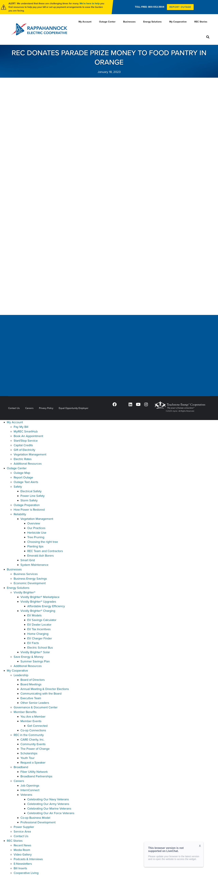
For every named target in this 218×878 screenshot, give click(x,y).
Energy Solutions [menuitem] (152, 21)
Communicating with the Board (40, 693)
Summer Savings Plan (35, 661)
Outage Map (22, 473)
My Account (15, 422)
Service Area (22, 831)
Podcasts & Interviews (28, 859)
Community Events (32, 744)
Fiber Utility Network (34, 772)
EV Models (34, 615)
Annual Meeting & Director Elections (44, 689)
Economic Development (30, 583)
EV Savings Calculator (41, 620)
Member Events (30, 721)
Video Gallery (23, 854)
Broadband (21, 767)
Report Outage (23, 477)
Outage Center (17, 468)
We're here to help (90, 3)
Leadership (21, 675)
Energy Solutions (18, 588)
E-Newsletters (23, 864)
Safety (18, 486)
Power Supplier (24, 827)
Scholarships (28, 753)
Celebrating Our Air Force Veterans (50, 813)
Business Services (26, 574)
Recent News (22, 845)
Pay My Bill (21, 427)
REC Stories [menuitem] (200, 21)
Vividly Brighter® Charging (37, 611)
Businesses (14, 569)
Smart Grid (27, 560)
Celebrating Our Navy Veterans (48, 799)
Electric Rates (23, 459)
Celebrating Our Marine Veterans (49, 808)
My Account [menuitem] (85, 21)
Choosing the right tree (42, 542)
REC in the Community (29, 735)
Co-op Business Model (35, 818)
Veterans (26, 795)
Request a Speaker (32, 762)
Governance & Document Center (36, 707)
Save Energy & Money (28, 657)
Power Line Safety (32, 496)
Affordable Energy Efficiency (46, 606)
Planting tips (35, 546)
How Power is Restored (29, 509)
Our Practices (36, 528)
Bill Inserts (20, 868)
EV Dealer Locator (39, 624)
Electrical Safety (31, 491)
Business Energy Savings (30, 578)
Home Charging (37, 634)
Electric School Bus (40, 647)
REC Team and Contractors (45, 551)
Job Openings (29, 785)
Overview (33, 523)
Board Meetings (30, 684)
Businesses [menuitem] (129, 21)
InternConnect (29, 790)
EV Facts (33, 643)
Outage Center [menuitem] (107, 21)
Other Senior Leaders (34, 703)
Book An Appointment (28, 436)
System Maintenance (34, 565)
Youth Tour (27, 758)
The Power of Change (35, 749)
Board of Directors (32, 680)
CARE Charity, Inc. (32, 739)
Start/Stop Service (26, 440)
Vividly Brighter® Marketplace (39, 597)
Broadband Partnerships (36, 776)
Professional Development (38, 822)
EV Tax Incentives (39, 629)
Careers (29, 408)
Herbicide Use (36, 532)
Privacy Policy (46, 408)
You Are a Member (32, 716)
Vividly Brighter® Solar (35, 652)
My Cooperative (17, 670)
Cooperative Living (26, 873)
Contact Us (14, 408)
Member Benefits (25, 712)
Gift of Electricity (24, 450)
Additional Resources (28, 463)
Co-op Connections (33, 730)
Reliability (20, 514)
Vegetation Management (30, 454)
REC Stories (14, 841)
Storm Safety (29, 500)
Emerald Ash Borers (40, 555)
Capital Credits (23, 445)
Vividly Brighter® (24, 592)
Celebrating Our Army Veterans (48, 804)
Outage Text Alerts (26, 482)
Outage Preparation (27, 505)
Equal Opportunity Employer (73, 408)
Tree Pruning (35, 537)
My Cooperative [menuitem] (178, 21)
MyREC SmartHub (26, 431)
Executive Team (30, 698)
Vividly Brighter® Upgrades (38, 601)
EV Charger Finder (39, 638)
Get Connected (37, 726)
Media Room (22, 850)
